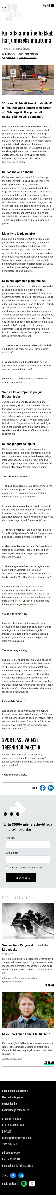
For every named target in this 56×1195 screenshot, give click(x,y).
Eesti (20, 54)
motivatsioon (32, 54)
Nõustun (26, 867)
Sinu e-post (12, 852)
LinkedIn (21, 1175)
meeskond (32, 978)
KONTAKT (6, 1131)
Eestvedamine (10, 1103)
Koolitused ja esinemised (15, 1110)
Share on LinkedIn (51, 788)
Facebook (13, 1175)
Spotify (24, 1184)
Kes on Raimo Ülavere (14, 1125)
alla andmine (9, 54)
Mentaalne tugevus (12, 1097)
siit (35, 604)
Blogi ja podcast (11, 1118)
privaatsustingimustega (31, 867)
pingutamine (8, 57)
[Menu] (52, 6)
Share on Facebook (43, 788)
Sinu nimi (10, 838)
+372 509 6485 (10, 1144)
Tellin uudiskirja (21, 877)
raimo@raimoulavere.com (16, 1138)
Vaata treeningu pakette (14, 774)
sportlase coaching (27, 57)
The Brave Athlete (21, 467)
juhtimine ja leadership (14, 978)
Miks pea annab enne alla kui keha (26, 1034)
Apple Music (32, 1184)
